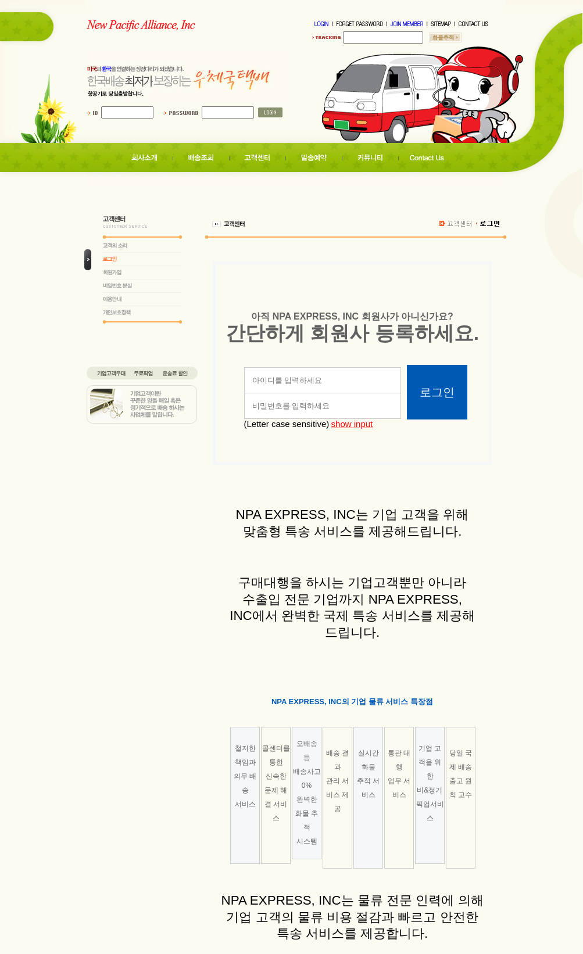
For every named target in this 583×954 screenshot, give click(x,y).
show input (352, 424)
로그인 (437, 392)
